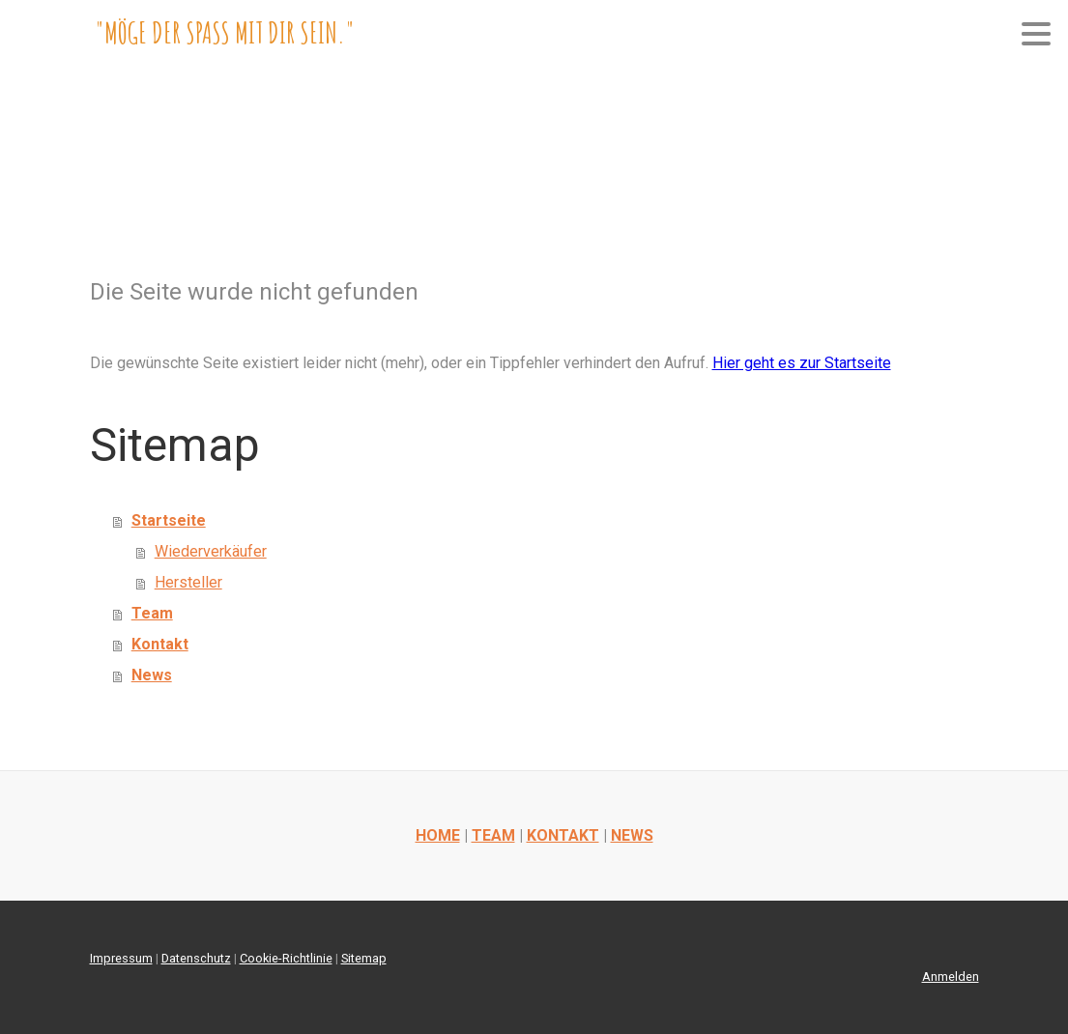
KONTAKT (563, 835)
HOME (438, 835)
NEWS (632, 835)
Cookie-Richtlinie (286, 958)
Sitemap (364, 958)
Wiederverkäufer (211, 551)
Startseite (168, 520)
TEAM (493, 835)
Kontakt (159, 644)
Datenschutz (196, 958)
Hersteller (188, 582)
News (151, 675)
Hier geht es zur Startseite (801, 363)
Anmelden (950, 976)
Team (152, 613)
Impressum (121, 958)
